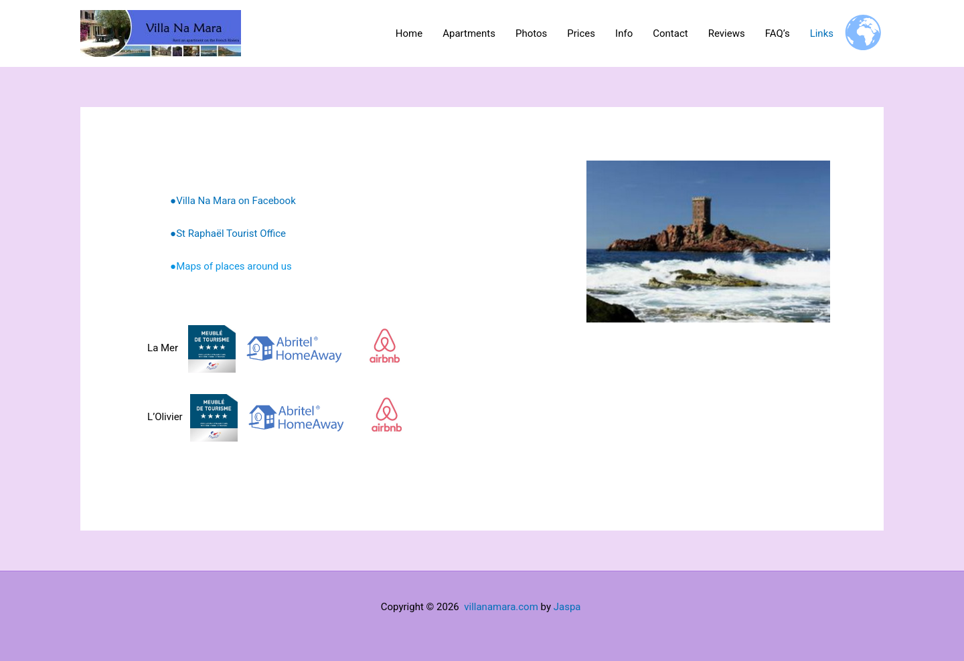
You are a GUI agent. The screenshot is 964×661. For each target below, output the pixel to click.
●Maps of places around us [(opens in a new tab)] (231, 266)
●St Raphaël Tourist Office (228, 233)
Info (624, 33)
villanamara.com (501, 607)
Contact (670, 33)
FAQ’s (777, 33)
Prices (581, 33)
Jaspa (567, 607)
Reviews (726, 33)
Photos (531, 33)
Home (409, 33)
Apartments (469, 33)
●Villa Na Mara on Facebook (233, 201)
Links (821, 33)
